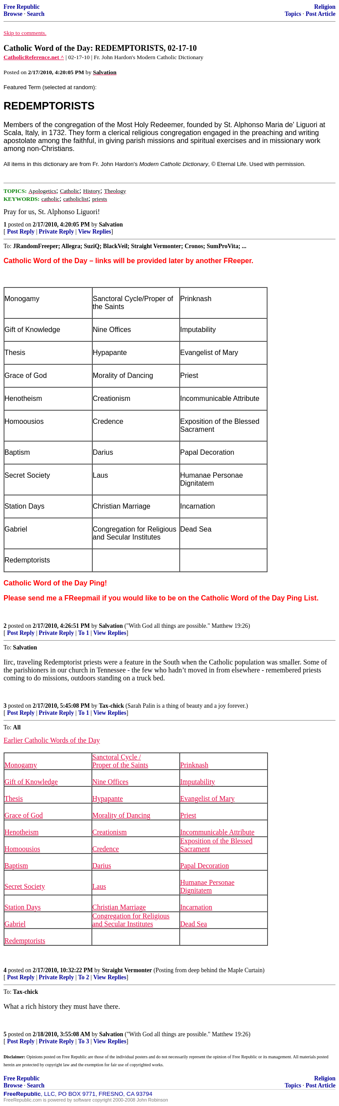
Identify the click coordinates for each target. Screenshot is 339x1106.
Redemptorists (24, 940)
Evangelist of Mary (207, 798)
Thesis (13, 798)
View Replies (94, 231)
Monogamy (20, 765)
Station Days (22, 907)
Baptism (16, 865)
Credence (105, 849)
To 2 (83, 977)
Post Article (320, 14)
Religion (324, 7)
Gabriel (15, 924)
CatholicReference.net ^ (34, 57)
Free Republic (22, 7)
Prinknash (194, 765)
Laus (99, 886)
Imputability (197, 781)
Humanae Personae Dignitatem (207, 886)
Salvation (111, 224)
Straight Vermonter (127, 970)
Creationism (109, 832)
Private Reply (56, 231)
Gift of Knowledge (31, 781)
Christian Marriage (119, 907)
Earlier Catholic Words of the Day (52, 740)
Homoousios (22, 849)
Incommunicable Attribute (217, 832)
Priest (188, 815)
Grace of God (23, 815)
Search (36, 14)
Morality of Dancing (121, 815)
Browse (13, 14)
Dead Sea (193, 924)
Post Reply (20, 231)
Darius (101, 865)
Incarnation (196, 907)
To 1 (83, 633)
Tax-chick (111, 705)
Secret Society (24, 886)
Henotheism (21, 832)
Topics (293, 14)
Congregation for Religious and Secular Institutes (131, 920)
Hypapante (107, 798)
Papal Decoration (204, 865)
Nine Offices (110, 781)
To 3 (83, 1041)
